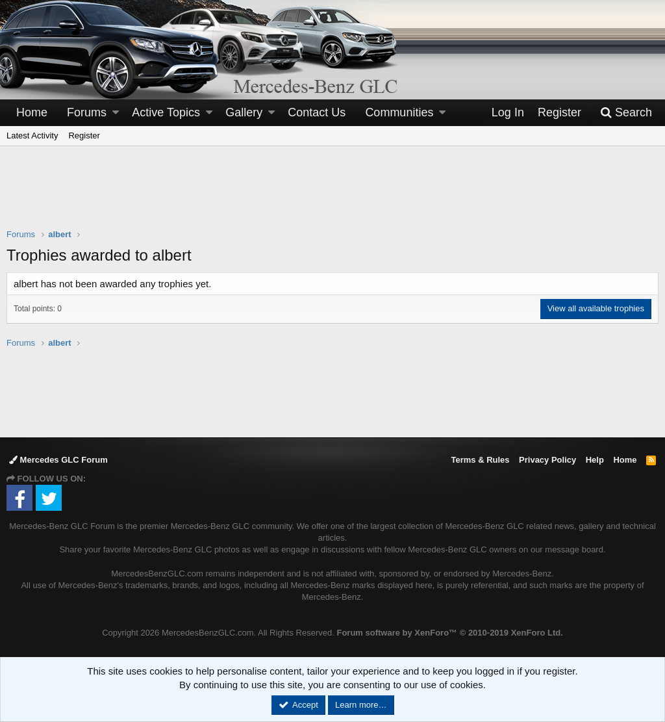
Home (31, 112)
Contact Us (316, 112)
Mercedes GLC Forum (58, 460)
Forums (87, 112)
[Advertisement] (332, 195)
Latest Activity (32, 135)
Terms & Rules (480, 460)
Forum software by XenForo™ (449, 633)
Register (83, 135)
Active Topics (166, 112)
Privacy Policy (547, 460)
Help (595, 460)
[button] (115, 112)
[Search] (626, 112)
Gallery (243, 112)
